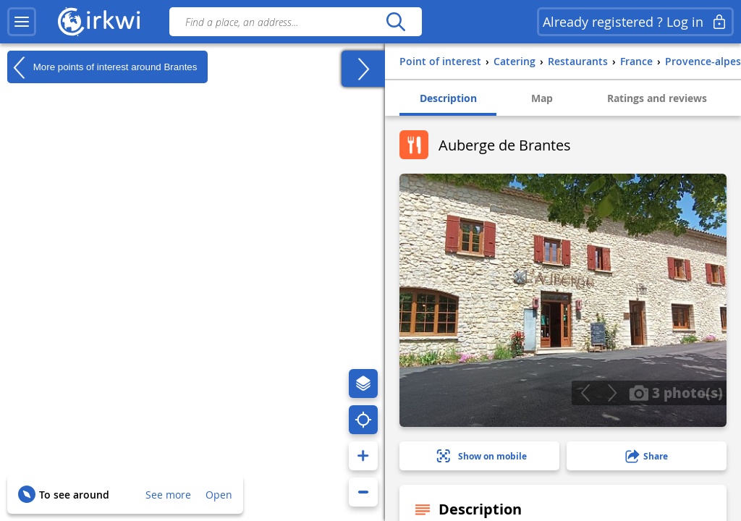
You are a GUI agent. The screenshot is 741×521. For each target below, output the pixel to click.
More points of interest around (102, 67)
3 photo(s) (676, 392)
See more (168, 494)
